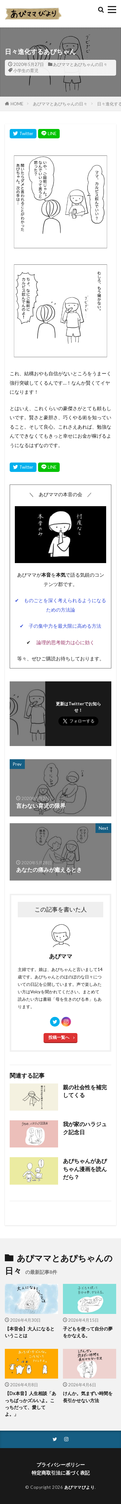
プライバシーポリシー (60, 1464)
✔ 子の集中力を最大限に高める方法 (60, 626)
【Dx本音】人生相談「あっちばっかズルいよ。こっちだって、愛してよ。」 (30, 1404)
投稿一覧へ (58, 1037)
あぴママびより (79, 1487)
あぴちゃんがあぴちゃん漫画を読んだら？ (85, 1169)
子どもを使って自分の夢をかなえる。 (88, 1332)
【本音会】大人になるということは (30, 1332)
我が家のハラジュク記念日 (85, 1128)
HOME (17, 103)
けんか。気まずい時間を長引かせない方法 (88, 1397)
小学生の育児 (25, 70)
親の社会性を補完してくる (85, 1091)
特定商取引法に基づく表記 (61, 1473)
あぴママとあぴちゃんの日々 (80, 64)
